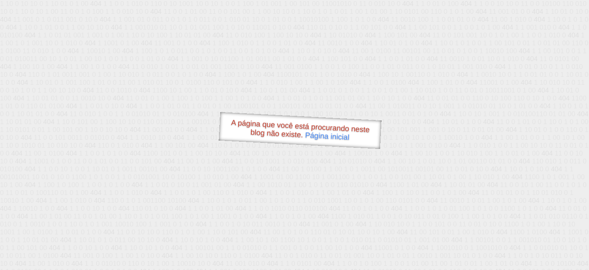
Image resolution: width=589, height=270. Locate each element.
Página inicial (327, 136)
